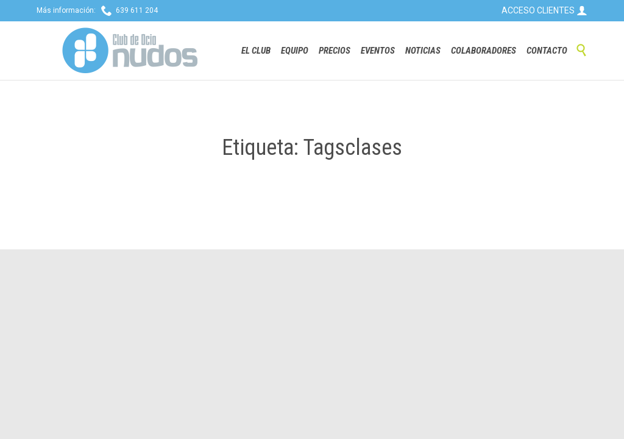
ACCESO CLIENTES (544, 10)
